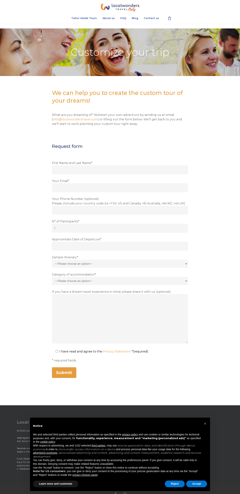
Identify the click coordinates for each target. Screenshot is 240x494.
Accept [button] (196, 483)
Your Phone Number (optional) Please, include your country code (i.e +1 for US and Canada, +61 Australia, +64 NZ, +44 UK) (120, 206)
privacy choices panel (85, 474)
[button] (205, 424)
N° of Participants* (120, 226)
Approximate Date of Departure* (120, 244)
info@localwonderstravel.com (75, 119)
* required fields (64, 360)
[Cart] (169, 22)
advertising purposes (45, 452)
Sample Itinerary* (120, 262)
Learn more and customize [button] (55, 483)
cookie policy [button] (47, 441)
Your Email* (120, 185)
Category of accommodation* (120, 279)
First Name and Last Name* (120, 167)
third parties (98, 445)
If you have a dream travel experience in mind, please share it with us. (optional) (120, 317)
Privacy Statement (117, 351)
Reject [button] (175, 483)
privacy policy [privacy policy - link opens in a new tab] (130, 434)
